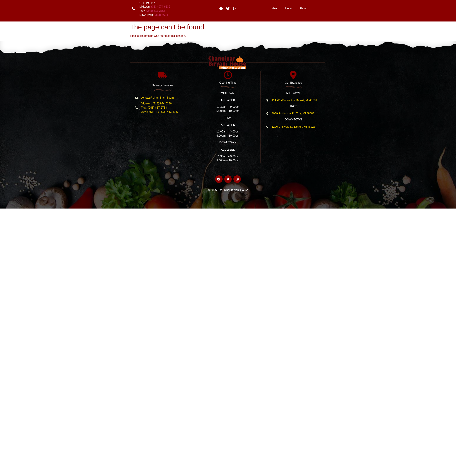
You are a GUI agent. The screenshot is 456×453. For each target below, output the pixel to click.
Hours (289, 8)
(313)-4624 (161, 14)
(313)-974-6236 (160, 6)
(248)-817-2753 (155, 10)
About (303, 8)
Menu (274, 8)
